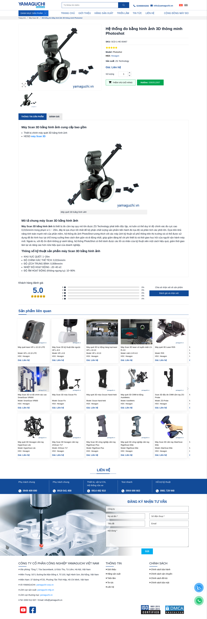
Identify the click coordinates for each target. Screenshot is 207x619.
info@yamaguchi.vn (161, 6)
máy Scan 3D (38, 136)
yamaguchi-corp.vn (45, 585)
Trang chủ (22, 18)
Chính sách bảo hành (159, 569)
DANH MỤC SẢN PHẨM (33, 13)
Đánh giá (54, 116)
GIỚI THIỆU (85, 13)
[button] (188, 389)
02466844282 (141, 6)
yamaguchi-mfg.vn (45, 590)
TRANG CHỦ (68, 13)
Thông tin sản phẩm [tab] (32, 116)
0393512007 (150, 82)
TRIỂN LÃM (123, 13)
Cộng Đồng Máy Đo (176, 13)
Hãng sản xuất (113, 574)
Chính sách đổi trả (158, 578)
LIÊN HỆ (150, 13)
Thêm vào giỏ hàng (121, 82)
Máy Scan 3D (34, 18)
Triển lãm (111, 578)
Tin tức (110, 582)
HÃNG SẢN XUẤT (103, 13)
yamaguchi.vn (46, 595)
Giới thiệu (111, 569)
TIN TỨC (137, 13)
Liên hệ (110, 587)
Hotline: (144, 82)
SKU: (108, 42)
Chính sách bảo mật (159, 582)
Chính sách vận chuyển (160, 574)
